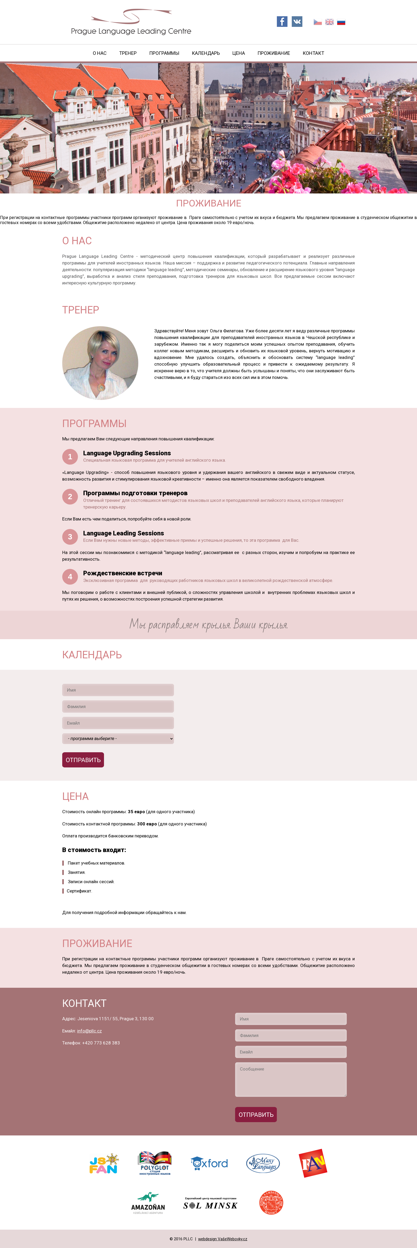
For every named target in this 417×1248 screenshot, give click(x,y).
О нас (100, 53)
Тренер (128, 53)
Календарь (206, 53)
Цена (238, 53)
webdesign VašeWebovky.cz (222, 1239)
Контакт (313, 53)
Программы (164, 53)
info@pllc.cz (89, 1031)
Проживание (273, 53)
